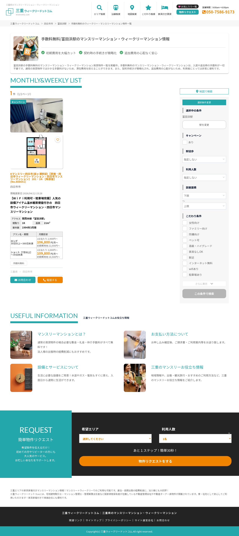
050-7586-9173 (220, 12)
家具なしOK (196, 251)
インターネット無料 (200, 262)
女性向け (194, 222)
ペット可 (194, 239)
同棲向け (194, 234)
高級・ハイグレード (200, 245)
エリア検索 (99, 14)
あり (191, 141)
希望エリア (90, 428)
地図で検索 (205, 91)
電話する (51, 280)
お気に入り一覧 (189, 6)
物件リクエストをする (155, 460)
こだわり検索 (148, 14)
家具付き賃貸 (164, 14)
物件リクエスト (187, 12)
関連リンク (76, 519)
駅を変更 (204, 124)
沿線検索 (115, 14)
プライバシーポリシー (118, 519)
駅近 (191, 257)
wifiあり (193, 268)
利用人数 (168, 428)
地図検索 (132, 14)
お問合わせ (24, 280)
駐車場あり (195, 274)
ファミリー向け (198, 228)
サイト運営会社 (144, 519)
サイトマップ (94, 519)
